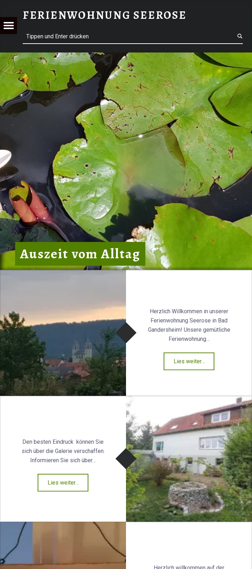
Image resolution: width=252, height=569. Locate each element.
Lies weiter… (189, 361)
